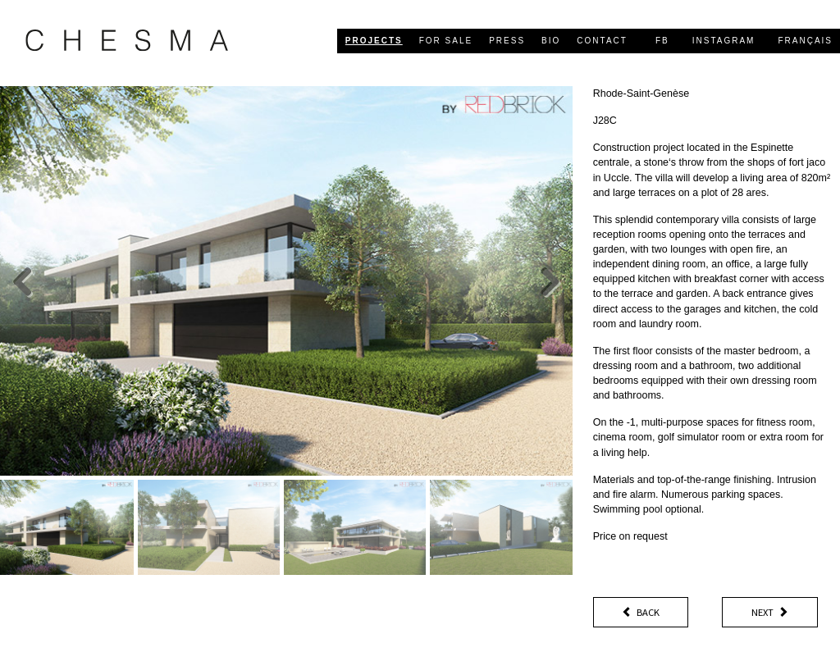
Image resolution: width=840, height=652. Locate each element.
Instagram (724, 40)
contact (602, 40)
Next (769, 612)
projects (374, 40)
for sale (445, 40)
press (507, 40)
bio (550, 40)
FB (662, 40)
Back (641, 612)
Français (805, 40)
